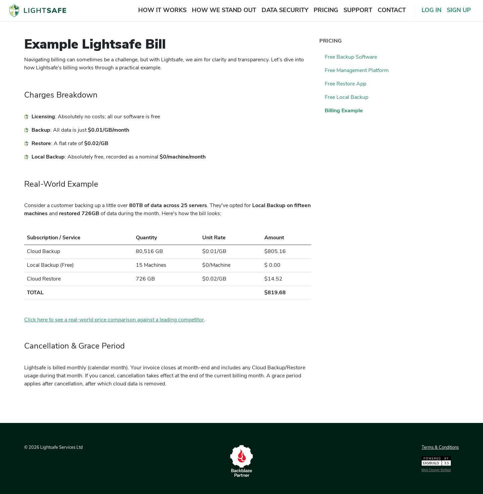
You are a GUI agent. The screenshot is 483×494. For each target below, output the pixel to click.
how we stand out (224, 10)
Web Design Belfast (436, 470)
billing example (344, 111)
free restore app (345, 84)
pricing (326, 10)
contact (392, 10)
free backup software (351, 57)
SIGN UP (459, 10)
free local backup (346, 97)
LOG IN (431, 10)
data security (285, 10)
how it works (162, 10)
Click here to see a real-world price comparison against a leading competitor (114, 320)
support (357, 10)
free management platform (357, 70)
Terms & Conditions (440, 447)
